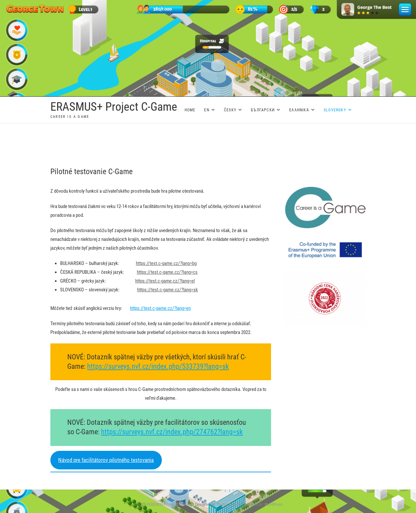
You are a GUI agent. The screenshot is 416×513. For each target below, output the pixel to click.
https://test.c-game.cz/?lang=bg (166, 263)
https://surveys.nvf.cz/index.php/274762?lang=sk (172, 432)
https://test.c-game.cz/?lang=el (165, 281)
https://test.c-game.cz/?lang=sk (167, 290)
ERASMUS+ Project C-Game (113, 107)
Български (263, 110)
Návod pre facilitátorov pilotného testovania (106, 460)
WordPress (274, 504)
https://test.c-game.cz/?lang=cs (167, 272)
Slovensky (335, 110)
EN (206, 110)
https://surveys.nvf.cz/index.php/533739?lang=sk (158, 366)
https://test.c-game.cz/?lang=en (160, 308)
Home (190, 110)
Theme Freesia (228, 504)
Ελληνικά (299, 110)
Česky (230, 110)
